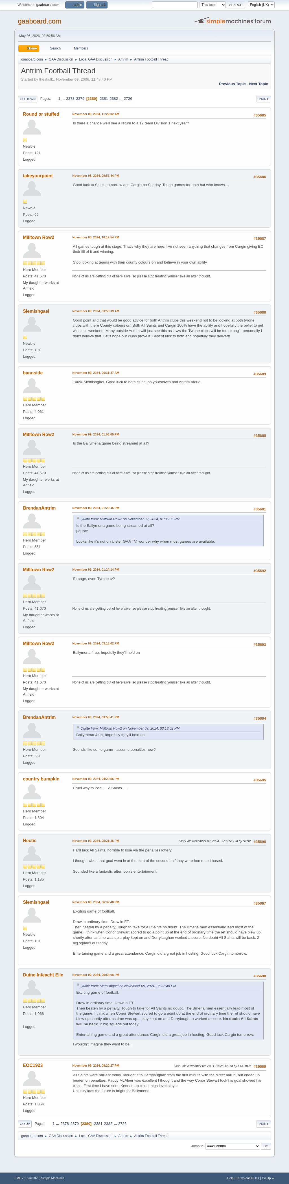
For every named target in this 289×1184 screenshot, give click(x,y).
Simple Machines (52, 1178)
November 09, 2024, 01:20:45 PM (95, 508)
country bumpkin (41, 779)
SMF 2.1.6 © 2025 (26, 1178)
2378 (70, 98)
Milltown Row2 (38, 237)
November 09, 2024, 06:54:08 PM (95, 974)
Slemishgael (36, 311)
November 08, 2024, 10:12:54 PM (95, 237)
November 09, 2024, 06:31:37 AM (95, 372)
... (64, 98)
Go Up (25, 1123)
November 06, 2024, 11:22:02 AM (95, 114)
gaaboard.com (39, 21)
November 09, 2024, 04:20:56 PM (95, 778)
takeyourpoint (38, 175)
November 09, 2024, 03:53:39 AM (95, 311)
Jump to (197, 1146)
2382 (114, 98)
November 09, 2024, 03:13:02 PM (95, 643)
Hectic (29, 840)
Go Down (28, 99)
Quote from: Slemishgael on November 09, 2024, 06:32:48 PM (128, 986)
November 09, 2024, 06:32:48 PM (95, 902)
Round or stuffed (41, 114)
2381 (104, 98)
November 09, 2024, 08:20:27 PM (95, 1065)
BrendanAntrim (39, 508)
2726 (128, 98)
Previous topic (232, 84)
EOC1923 (33, 1065)
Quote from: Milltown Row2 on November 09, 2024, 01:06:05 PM (129, 519)
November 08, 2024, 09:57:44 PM (95, 175)
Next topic (258, 84)
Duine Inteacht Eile (43, 974)
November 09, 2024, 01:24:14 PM (95, 569)
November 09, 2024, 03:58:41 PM (95, 717)
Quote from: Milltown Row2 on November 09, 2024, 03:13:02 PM (129, 728)
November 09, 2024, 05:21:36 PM (95, 840)
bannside (33, 372)
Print (263, 99)
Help (230, 1178)
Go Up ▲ (268, 1178)
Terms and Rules (247, 1178)
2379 (80, 98)
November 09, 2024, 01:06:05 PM (95, 434)
